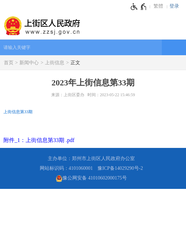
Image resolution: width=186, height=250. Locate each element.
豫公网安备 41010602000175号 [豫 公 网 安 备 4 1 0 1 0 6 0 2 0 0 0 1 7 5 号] (91, 178)
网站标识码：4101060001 (66, 168)
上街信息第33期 (17, 111)
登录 (174, 6)
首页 (8, 62)
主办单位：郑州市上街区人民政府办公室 (91, 158)
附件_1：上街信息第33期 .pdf (38, 140)
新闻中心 (29, 62)
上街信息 (54, 62)
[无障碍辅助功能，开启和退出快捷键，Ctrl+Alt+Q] (139, 6)
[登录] (176, 6)
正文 (75, 62)
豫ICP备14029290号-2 (120, 168)
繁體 (158, 6)
